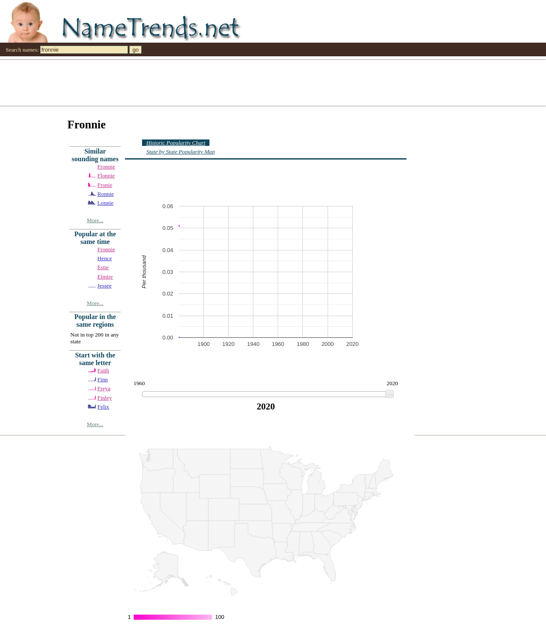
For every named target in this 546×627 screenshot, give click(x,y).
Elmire (105, 276)
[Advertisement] (256, 82)
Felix (103, 406)
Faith (103, 370)
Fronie (104, 185)
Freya (103, 388)
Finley (104, 398)
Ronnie (105, 194)
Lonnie (105, 203)
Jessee (104, 285)
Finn (102, 379)
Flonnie (106, 175)
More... (95, 220)
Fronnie (106, 166)
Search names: (22, 49)
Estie (103, 267)
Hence (104, 258)
